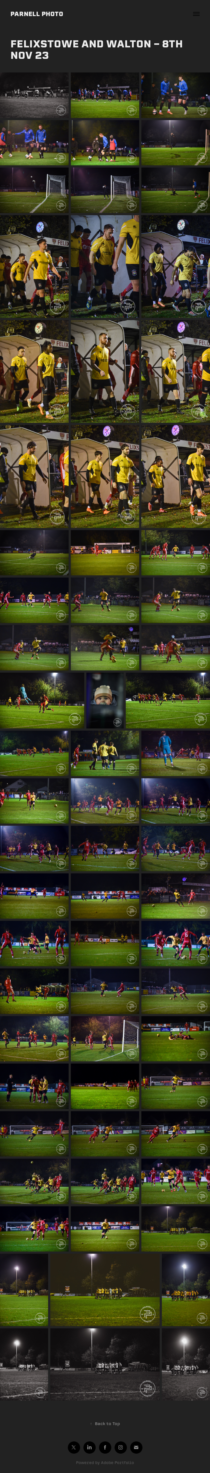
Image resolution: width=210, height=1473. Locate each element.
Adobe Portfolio (117, 1462)
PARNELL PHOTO (36, 14)
